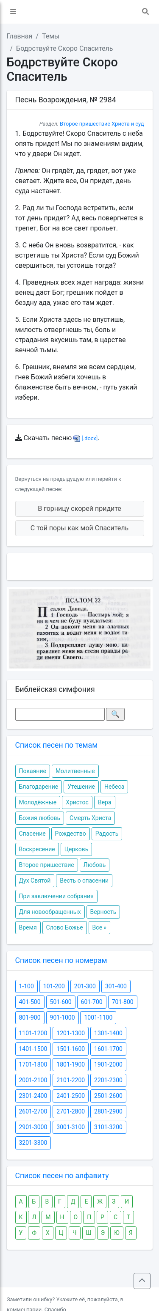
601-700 (92, 1001)
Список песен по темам (56, 745)
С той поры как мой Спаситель (79, 528)
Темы (51, 36)
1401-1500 (33, 1048)
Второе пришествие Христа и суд (102, 124)
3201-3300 (33, 1142)
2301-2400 (33, 1095)
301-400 (116, 986)
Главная (20, 36)
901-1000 (62, 1017)
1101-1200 (33, 1033)
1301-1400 (108, 1033)
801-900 (30, 1017)
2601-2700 (33, 1111)
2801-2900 (108, 1111)
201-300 (85, 986)
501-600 (61, 1001)
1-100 (26, 986)
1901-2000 (108, 1064)
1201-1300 (70, 1033)
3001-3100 (70, 1127)
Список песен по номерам (61, 960)
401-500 (30, 1001)
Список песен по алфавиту (62, 1175)
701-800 (123, 1001)
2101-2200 (70, 1080)
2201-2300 (108, 1080)
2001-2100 (33, 1080)
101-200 (54, 986)
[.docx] (85, 438)
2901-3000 (33, 1127)
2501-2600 (108, 1095)
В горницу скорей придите (79, 509)
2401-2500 (70, 1095)
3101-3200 (108, 1127)
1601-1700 (108, 1048)
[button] (13, 11)
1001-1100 (98, 1017)
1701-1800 (33, 1064)
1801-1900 (70, 1064)
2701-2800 (70, 1111)
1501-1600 (70, 1048)
